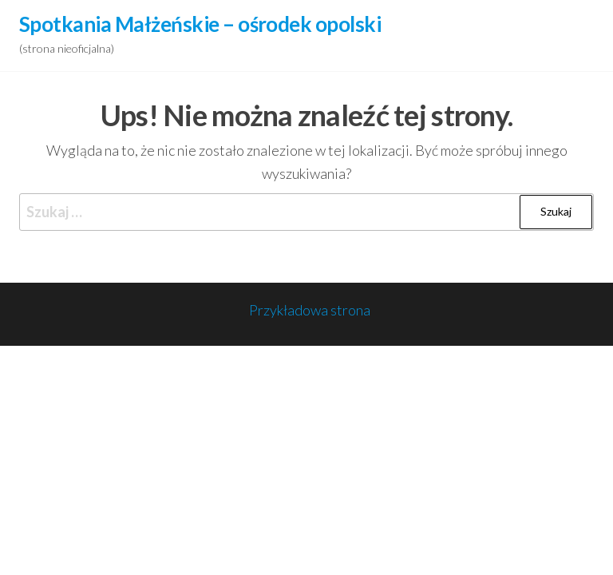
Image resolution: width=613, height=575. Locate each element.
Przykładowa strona (309, 310)
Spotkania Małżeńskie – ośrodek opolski (200, 24)
